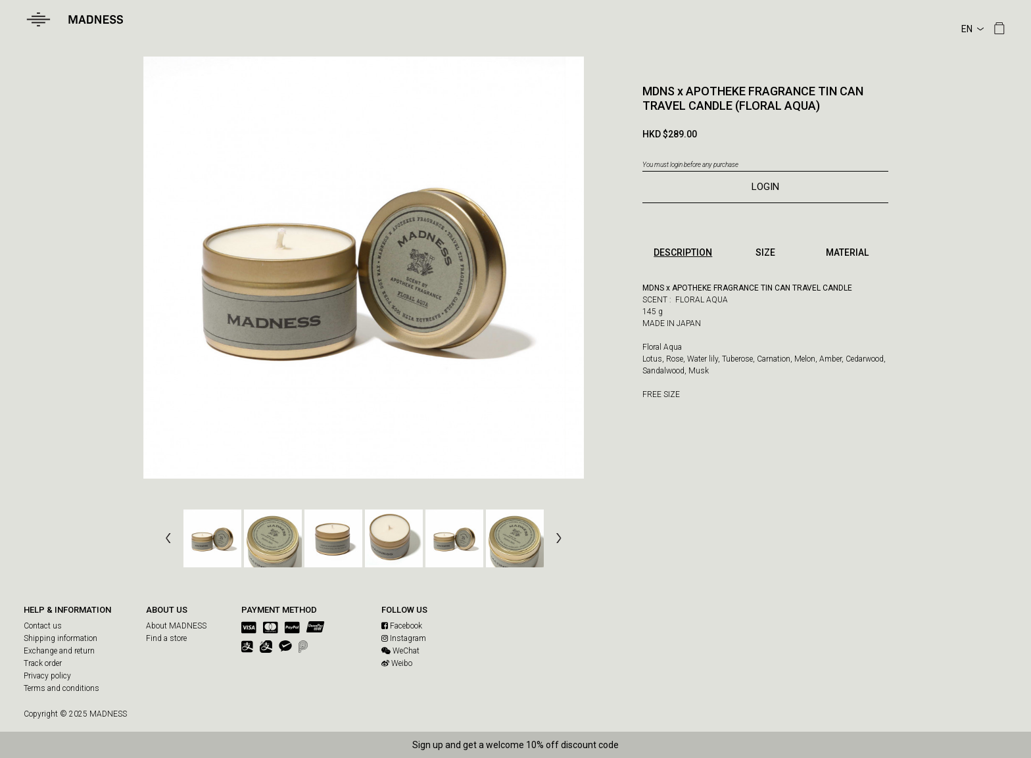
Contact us (43, 625)
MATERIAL (847, 252)
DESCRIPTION (683, 252)
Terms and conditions (61, 688)
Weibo (396, 663)
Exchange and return (59, 650)
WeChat (400, 650)
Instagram (403, 638)
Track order (43, 663)
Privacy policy (47, 675)
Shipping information (60, 638)
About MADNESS (176, 625)
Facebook (401, 625)
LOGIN (765, 187)
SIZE (765, 252)
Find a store (166, 638)
